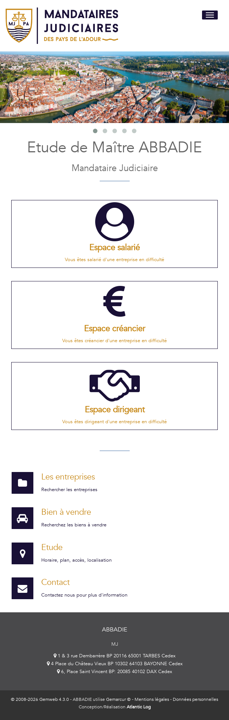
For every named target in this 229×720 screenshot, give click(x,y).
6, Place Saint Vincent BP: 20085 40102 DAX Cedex (114, 671)
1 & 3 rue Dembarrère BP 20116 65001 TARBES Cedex (114, 655)
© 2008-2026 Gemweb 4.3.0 (40, 699)
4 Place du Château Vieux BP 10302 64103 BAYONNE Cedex (115, 663)
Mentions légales (152, 699)
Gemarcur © (118, 699)
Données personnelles (195, 699)
